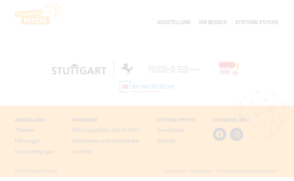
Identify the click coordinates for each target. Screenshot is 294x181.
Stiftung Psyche (256, 22)
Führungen (28, 140)
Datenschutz (175, 171)
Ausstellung (174, 22)
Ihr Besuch (213, 22)
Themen (25, 129)
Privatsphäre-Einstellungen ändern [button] (246, 171)
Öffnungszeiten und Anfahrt (105, 129)
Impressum (201, 171)
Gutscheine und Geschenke (105, 140)
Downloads (170, 129)
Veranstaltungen (35, 151)
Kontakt (81, 151)
